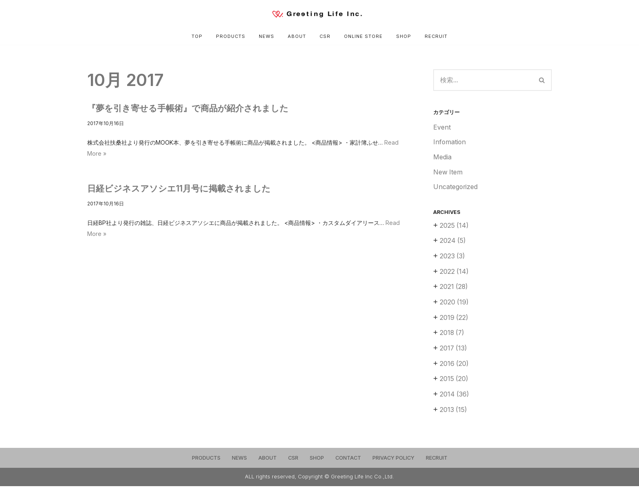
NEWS (266, 36)
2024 (453, 242)
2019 (454, 320)
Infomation (450, 143)
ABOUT (297, 36)
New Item (448, 173)
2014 (454, 397)
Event (442, 128)
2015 (454, 382)
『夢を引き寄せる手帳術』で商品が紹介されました (188, 108)
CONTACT (348, 461)
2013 (453, 413)
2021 (454, 289)
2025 (454, 227)
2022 (454, 273)
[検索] (483, 80)
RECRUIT (436, 36)
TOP (196, 36)
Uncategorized (455, 188)
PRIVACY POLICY (393, 461)
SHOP (404, 36)
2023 (452, 258)
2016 (454, 366)
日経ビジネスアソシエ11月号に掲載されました (179, 189)
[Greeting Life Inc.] (319, 14)
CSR (325, 36)
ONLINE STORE (363, 36)
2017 (454, 351)
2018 (452, 335)
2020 (454, 304)
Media (442, 158)
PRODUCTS (230, 36)
